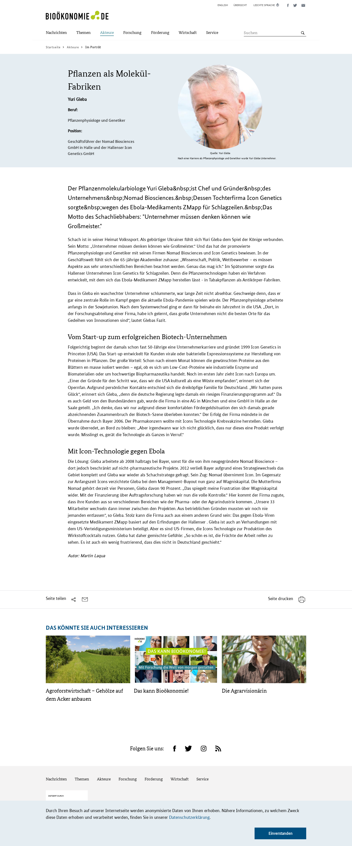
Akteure (104, 779)
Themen (82, 779)
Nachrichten (56, 779)
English (223, 5)
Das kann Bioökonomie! (161, 690)
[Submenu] (56, 33)
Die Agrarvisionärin (244, 690)
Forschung (128, 779)
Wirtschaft (180, 779)
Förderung (154, 779)
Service (202, 779)
